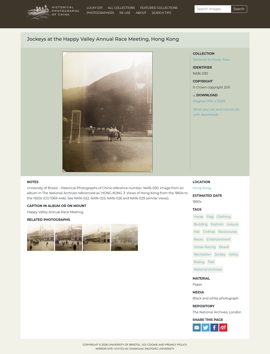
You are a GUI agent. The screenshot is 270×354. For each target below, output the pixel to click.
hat (197, 232)
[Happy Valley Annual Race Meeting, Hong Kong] (41, 237)
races (198, 239)
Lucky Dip (95, 8)
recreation (202, 254)
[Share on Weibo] (223, 327)
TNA (211, 262)
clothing (224, 217)
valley (233, 254)
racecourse (227, 232)
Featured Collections (159, 8)
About (141, 13)
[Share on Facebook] (214, 327)
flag (210, 217)
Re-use (124, 13)
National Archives (208, 269)
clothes (209, 232)
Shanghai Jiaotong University (151, 348)
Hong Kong (202, 188)
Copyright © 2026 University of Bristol (112, 344)
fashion (217, 224)
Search (239, 9)
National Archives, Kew (211, 60)
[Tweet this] (206, 327)
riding (199, 262)
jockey (220, 254)
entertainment (218, 239)
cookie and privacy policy (167, 344)
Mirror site (104, 348)
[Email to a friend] (197, 327)
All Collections (121, 8)
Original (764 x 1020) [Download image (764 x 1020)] (209, 101)
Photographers (100, 13)
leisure (232, 224)
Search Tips (161, 13)
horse (198, 217)
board (224, 247)
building (201, 224)
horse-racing (205, 247)
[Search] (213, 9)
